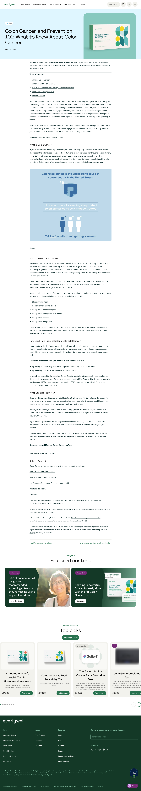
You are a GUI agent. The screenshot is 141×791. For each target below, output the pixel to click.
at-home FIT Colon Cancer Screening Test (54, 445)
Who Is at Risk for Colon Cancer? (43, 477)
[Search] (123, 4)
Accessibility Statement (10, 786)
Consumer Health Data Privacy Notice (64, 786)
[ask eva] (132, 786)
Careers (61, 746)
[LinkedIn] (95, 750)
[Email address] (114, 737)
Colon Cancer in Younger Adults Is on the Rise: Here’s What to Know (57, 466)
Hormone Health (70, 4)
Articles (38, 740)
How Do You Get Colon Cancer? (42, 472)
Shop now (81, 601)
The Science (40, 735)
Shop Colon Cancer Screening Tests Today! (47, 137)
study (44, 110)
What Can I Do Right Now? (43, 91)
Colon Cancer (10, 49)
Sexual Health (55, 4)
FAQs (60, 735)
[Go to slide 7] (13, 704)
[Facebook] (99, 750)
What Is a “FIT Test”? (38, 489)
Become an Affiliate (66, 756)
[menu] (135, 4)
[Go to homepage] (9, 4)
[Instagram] (91, 750)
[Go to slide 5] (9, 704)
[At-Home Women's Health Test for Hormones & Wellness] (17, 669)
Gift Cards (7, 761)
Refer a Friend (63, 761)
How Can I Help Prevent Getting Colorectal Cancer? (53, 88)
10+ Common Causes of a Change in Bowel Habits (50, 483)
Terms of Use (45, 786)
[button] (135, 736)
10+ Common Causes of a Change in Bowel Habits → (95, 543)
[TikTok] (103, 750)
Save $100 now (16, 601)
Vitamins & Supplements (12, 740)
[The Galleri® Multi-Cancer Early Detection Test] (90, 669)
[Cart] (129, 4)
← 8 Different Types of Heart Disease (41, 543)
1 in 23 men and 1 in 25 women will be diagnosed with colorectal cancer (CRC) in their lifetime (68, 107)
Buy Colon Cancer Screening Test (43, 453)
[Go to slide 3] (5, 704)
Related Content (38, 95)
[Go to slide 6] (11, 704)
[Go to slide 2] (2, 704)
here (16, 773)
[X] (107, 750)
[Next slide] (139, 704)
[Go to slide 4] (7, 704)
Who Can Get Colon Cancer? (43, 84)
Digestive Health (39, 4)
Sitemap (100, 786)
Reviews (38, 746)
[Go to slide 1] (0, 704)
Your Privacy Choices (87, 786)
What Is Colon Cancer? (41, 80)
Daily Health (25, 4)
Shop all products (70, 637)
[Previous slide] (133, 704)
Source (32, 248)
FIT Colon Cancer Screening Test (67, 125)
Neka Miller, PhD (71, 62)
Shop (83, 4)
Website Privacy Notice (29, 786)
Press (60, 751)
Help (60, 740)
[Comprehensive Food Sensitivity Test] (54, 669)
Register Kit (113, 4)
